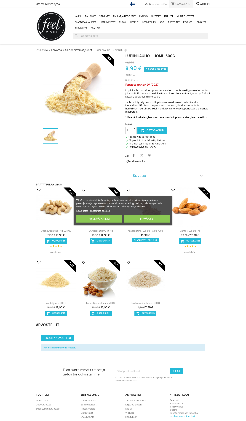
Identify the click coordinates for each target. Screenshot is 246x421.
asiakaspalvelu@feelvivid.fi (184, 416)
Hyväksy (146, 218)
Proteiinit (173, 22)
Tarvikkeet (81, 28)
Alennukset (42, 400)
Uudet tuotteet (44, 404)
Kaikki (78, 16)
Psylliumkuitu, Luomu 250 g (145, 302)
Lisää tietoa (82, 210)
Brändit (95, 28)
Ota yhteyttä (87, 416)
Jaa (134, 155)
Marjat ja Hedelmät (124, 16)
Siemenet (104, 16)
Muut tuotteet (185, 16)
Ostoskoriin (152, 130)
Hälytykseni (131, 416)
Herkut (134, 22)
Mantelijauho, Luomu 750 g (100, 302)
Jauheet (168, 16)
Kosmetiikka (149, 22)
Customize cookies (100, 210)
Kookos (187, 22)
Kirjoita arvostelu (57, 338)
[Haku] (140, 36)
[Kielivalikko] (134, 4)
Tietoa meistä (88, 408)
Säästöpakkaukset (85, 22)
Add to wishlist (135, 161)
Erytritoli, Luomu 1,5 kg (101, 230)
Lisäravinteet (107, 22)
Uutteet (156, 16)
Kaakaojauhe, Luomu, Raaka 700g (145, 230)
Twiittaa (142, 155)
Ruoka (122, 22)
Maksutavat (87, 412)
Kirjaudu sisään (133, 404)
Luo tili (128, 408)
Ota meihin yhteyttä (48, 4)
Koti (162, 22)
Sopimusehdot (88, 404)
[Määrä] (129, 130)
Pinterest (150, 155)
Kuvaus (168, 175)
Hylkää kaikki (99, 218)
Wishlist (203, 4)
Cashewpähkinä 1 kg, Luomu (56, 230)
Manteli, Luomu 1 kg (190, 230)
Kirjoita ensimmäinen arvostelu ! (60, 347)
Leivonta (201, 22)
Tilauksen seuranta (135, 400)
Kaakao (143, 16)
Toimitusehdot (88, 400)
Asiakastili (133, 395)
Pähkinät (90, 16)
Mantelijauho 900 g (55, 302)
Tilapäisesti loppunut (145, 240)
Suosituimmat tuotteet (48, 408)
